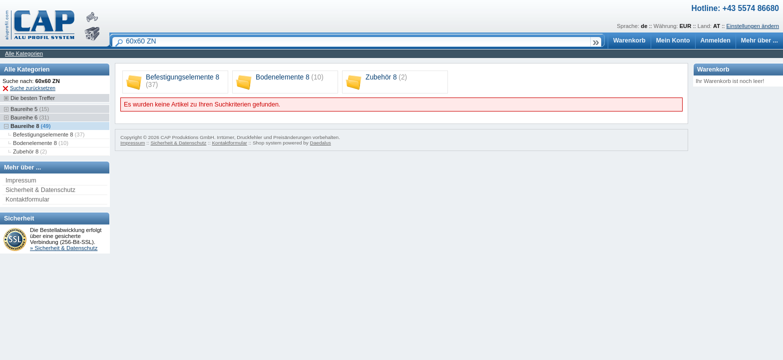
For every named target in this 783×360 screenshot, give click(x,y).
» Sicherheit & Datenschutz (63, 248)
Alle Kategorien (24, 53)
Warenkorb (629, 40)
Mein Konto (673, 40)
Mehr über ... (759, 40)
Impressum (20, 180)
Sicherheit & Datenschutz (40, 190)
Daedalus (320, 143)
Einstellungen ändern (753, 26)
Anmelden (716, 40)
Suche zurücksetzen (32, 88)
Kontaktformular (27, 199)
